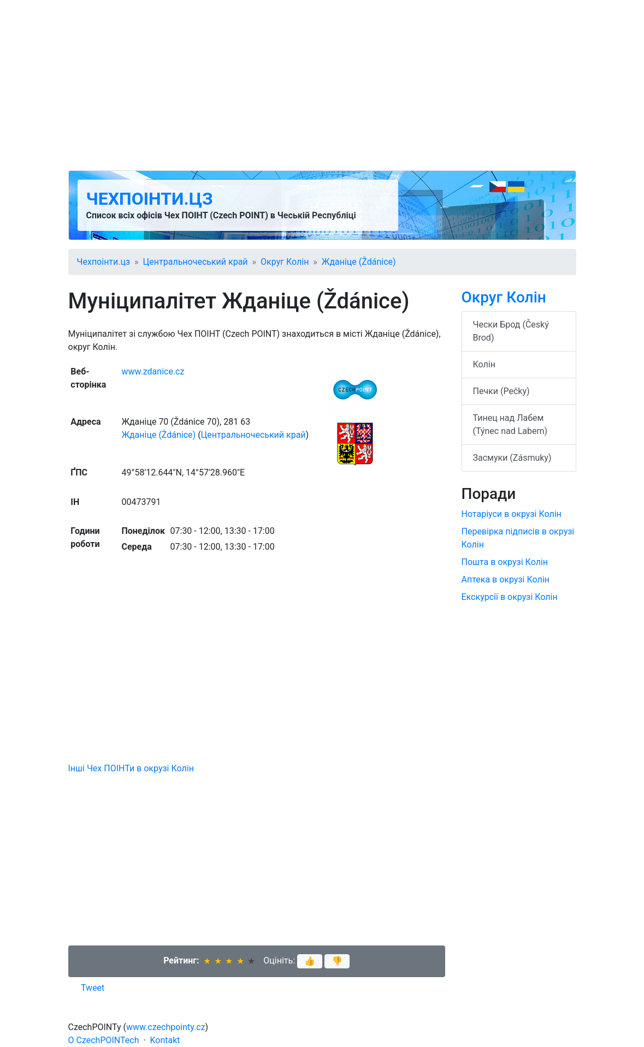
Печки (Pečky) (501, 391)
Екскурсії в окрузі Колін (510, 597)
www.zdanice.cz (152, 371)
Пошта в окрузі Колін (505, 562)
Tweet (92, 988)
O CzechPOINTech (103, 1040)
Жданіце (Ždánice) (359, 262)
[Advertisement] (322, 85)
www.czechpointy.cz (165, 1027)
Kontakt (165, 1040)
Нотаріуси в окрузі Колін (512, 514)
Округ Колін (285, 262)
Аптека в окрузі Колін (506, 579)
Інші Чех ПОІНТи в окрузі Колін (131, 768)
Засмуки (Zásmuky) (512, 458)
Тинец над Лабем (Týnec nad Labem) (510, 424)
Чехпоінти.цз (149, 198)
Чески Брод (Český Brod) (511, 331)
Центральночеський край (195, 262)
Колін (484, 364)
